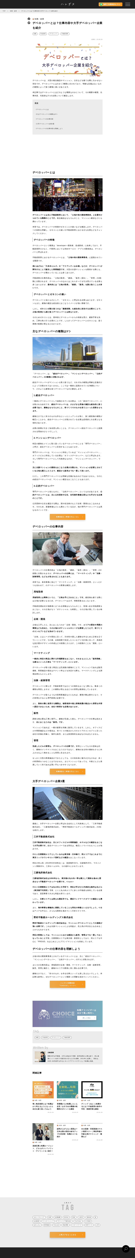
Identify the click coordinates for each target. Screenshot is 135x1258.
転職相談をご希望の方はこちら (67, 517)
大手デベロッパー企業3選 (45, 124)
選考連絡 (47, 1193)
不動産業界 (65, 33)
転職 (35, 33)
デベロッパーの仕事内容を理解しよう (49, 128)
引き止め (56, 1193)
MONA (66, 1186)
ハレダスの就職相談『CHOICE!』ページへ (67, 984)
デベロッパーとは (42, 109)
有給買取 (65, 1193)
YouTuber (78, 1189)
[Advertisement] (68, 152)
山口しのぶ (37, 1193)
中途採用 (43, 33)
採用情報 (33, 1244)
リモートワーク (77, 1193)
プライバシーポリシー (72, 1244)
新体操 (89, 1186)
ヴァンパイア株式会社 (64, 1189)
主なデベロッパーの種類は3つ (46, 114)
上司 (97, 1193)
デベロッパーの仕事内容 (44, 119)
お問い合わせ (45, 1244)
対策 (73, 1186)
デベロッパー (54, 33)
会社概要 (57, 1244)
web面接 (36, 1189)
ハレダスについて (20, 1244)
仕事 (49, 1186)
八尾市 (81, 1186)
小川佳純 (88, 1189)
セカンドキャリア (39, 1186)
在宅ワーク (89, 1193)
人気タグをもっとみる (67, 1203)
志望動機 (57, 1186)
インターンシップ (48, 1189)
